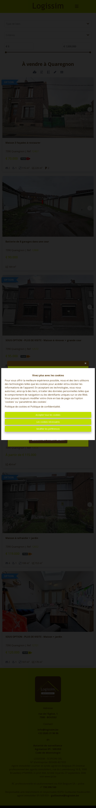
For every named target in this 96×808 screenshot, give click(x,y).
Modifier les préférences (48, 428)
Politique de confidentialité (45, 406)
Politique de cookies (16, 406)
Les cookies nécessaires (48, 421)
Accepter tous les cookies (48, 414)
